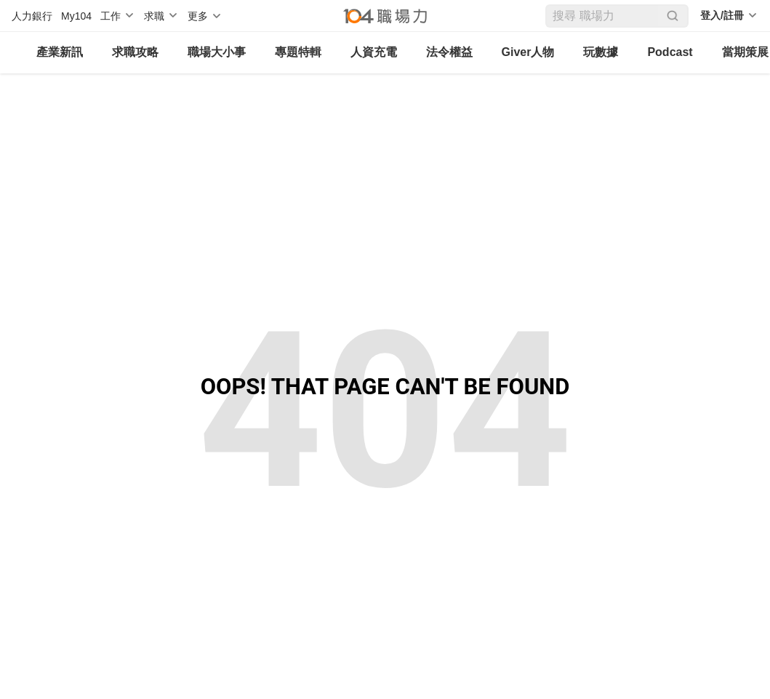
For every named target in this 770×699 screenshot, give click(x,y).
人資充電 (373, 52)
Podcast (669, 52)
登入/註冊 (722, 15)
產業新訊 (59, 52)
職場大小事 (217, 52)
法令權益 (449, 52)
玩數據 (600, 52)
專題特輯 (298, 52)
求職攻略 (135, 52)
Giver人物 (528, 52)
